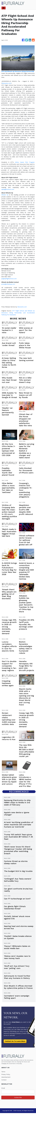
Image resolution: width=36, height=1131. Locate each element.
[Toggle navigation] (3, 8)
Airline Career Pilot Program (25, 162)
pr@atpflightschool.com (9, 278)
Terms (3, 1071)
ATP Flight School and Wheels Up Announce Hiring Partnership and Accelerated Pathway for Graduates (18, 312)
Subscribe (18, 1097)
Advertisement (5, 1077)
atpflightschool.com (7, 189)
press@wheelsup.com (8, 284)
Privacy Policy (5, 1074)
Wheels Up (4, 195)
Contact (3, 1080)
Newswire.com (6, 83)
